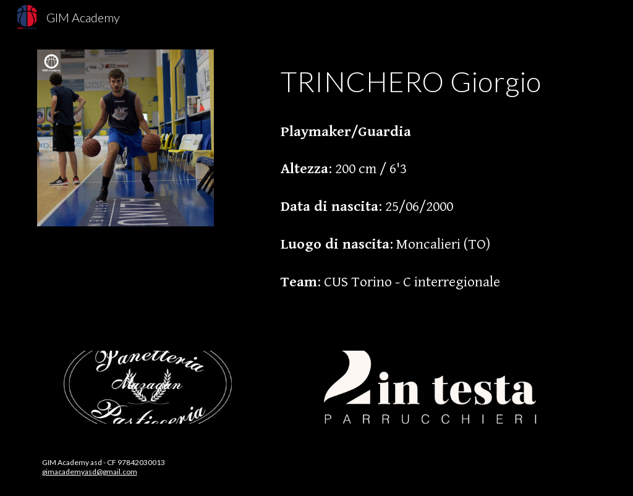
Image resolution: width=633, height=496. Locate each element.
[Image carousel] (149, 387)
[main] (436, 185)
